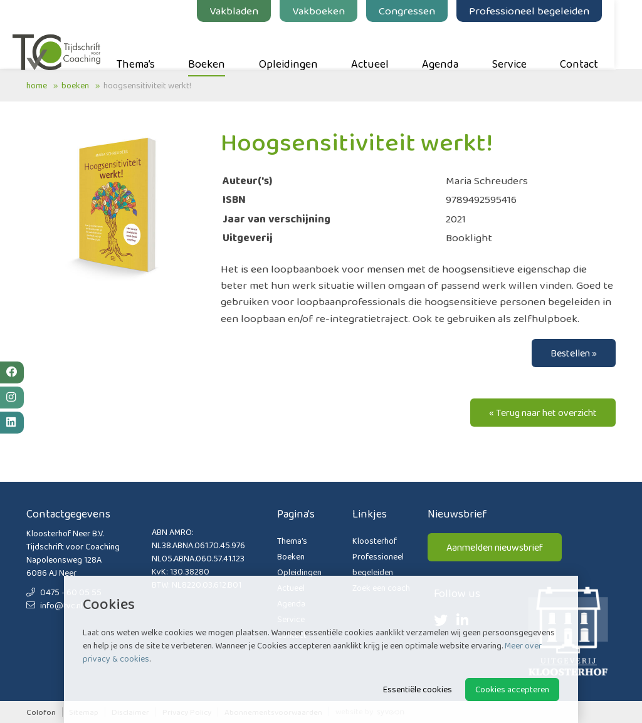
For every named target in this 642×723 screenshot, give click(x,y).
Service (523, 44)
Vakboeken (332, 11)
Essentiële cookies (417, 689)
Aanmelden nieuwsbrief (494, 547)
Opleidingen (302, 44)
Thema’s (149, 44)
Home (36, 85)
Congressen (420, 11)
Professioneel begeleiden (543, 11)
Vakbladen (247, 11)
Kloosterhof (374, 540)
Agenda (454, 44)
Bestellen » (573, 353)
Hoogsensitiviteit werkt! (147, 85)
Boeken (220, 44)
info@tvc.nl (54, 605)
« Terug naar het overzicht (543, 412)
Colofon (41, 712)
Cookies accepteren (512, 689)
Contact (593, 44)
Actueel (384, 44)
